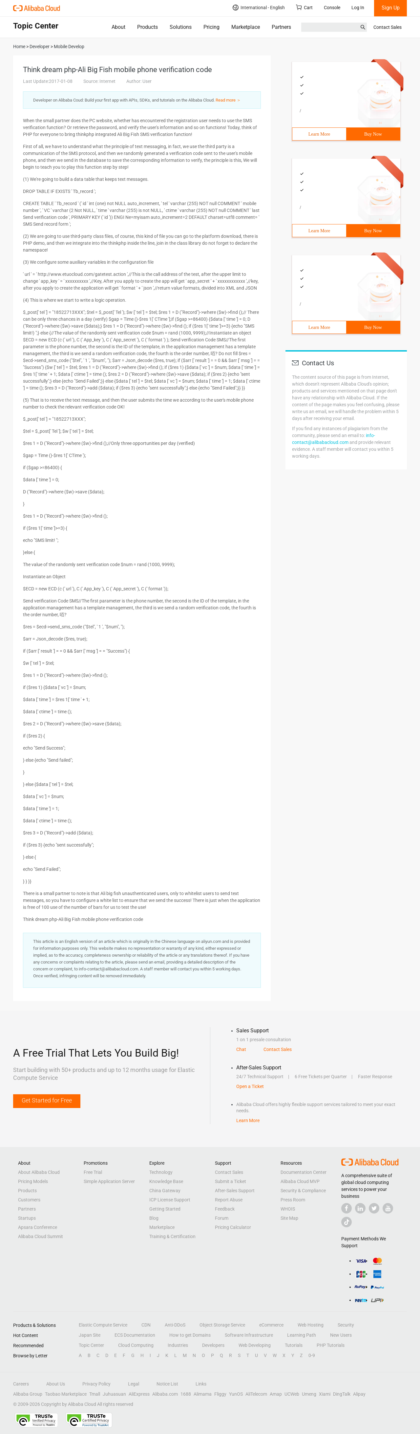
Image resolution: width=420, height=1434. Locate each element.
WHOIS (288, 1209)
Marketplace (245, 27)
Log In (357, 7)
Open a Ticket (250, 1086)
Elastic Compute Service (103, 1325)
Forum (221, 1218)
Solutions (181, 27)
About (118, 27)
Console (332, 7)
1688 (185, 1394)
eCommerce (271, 1325)
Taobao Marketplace (66, 1394)
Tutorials (294, 1345)
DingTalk (341, 1394)
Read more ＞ (228, 100)
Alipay (359, 1394)
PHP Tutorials (331, 1345)
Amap (276, 1394)
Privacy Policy (96, 1383)
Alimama (203, 1394)
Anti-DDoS (175, 1325)
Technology (161, 1172)
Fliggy (220, 1394)
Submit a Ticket (230, 1181)
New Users (341, 1335)
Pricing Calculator (233, 1227)
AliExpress (139, 1394)
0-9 (311, 1355)
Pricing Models (33, 1181)
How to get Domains (190, 1335)
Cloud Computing (136, 1345)
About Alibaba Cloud (39, 1172)
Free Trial (93, 1172)
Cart (304, 7)
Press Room (293, 1199)
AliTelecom (256, 1394)
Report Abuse (228, 1199)
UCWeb (291, 1394)
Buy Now (373, 134)
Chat (241, 1049)
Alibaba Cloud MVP (300, 1181)
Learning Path (301, 1335)
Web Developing (255, 1345)
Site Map (289, 1218)
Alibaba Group (27, 1394)
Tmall (94, 1394)
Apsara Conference (37, 1227)
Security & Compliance (303, 1190)
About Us (55, 1383)
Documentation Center (303, 1172)
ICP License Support (169, 1199)
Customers (29, 1199)
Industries (178, 1345)
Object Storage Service (222, 1325)
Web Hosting (311, 1325)
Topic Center (91, 1345)
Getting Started (164, 1209)
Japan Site (89, 1335)
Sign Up (391, 8)
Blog (153, 1218)
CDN (146, 1325)
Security (346, 1325)
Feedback (225, 1209)
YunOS (236, 1394)
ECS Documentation (135, 1335)
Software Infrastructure (249, 1335)
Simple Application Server (109, 1181)
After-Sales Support (235, 1190)
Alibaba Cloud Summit (40, 1236)
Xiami (324, 1394)
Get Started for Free (47, 1100)
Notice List (167, 1383)
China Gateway (164, 1190)
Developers (213, 1345)
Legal (133, 1383)
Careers (21, 1383)
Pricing (211, 27)
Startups (27, 1218)
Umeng (309, 1394)
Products (147, 27)
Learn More (319, 134)
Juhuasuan (114, 1394)
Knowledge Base (166, 1181)
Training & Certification (172, 1236)
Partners (281, 27)
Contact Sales (387, 27)
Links (201, 1383)
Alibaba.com (165, 1394)
